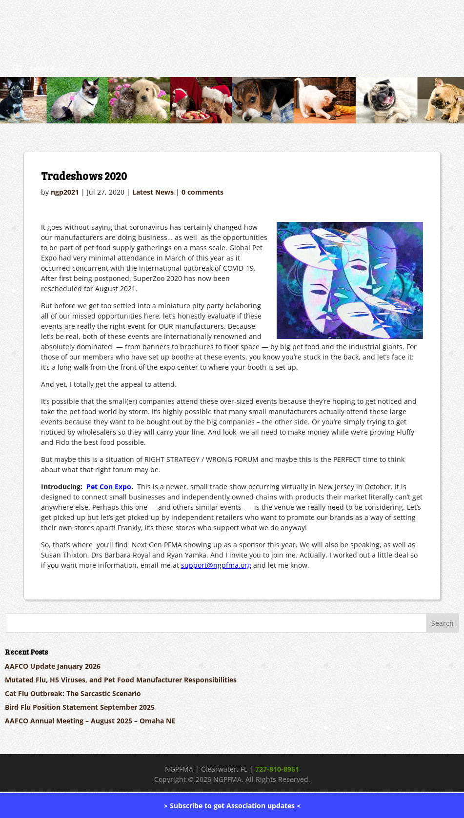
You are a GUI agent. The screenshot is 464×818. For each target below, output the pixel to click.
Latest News (153, 192)
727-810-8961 (277, 769)
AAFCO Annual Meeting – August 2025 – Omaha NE (90, 720)
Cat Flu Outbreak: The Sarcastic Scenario (73, 693)
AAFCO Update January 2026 (53, 666)
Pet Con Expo (108, 486)
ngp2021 (65, 192)
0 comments (202, 192)
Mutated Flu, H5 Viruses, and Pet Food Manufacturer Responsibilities (121, 679)
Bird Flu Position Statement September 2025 (80, 707)
